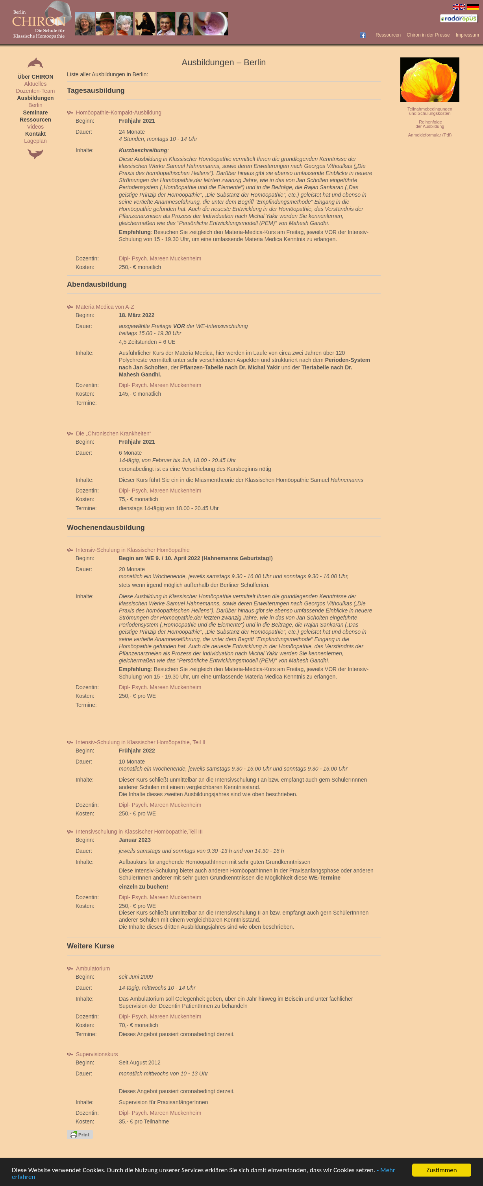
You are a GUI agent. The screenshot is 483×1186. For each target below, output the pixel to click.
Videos (35, 127)
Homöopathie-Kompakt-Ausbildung (114, 112)
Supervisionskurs (92, 1054)
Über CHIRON (35, 77)
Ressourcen (388, 35)
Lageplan (35, 141)
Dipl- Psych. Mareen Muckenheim (160, 258)
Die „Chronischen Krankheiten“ (109, 433)
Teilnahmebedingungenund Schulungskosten (429, 111)
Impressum (467, 35)
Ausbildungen (35, 98)
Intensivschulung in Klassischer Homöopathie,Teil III (135, 831)
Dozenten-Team (35, 91)
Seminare (35, 112)
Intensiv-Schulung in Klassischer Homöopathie (128, 550)
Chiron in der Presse (428, 35)
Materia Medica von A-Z (100, 307)
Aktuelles (35, 84)
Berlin (35, 105)
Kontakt (35, 134)
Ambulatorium (88, 968)
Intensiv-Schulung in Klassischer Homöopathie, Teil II (136, 742)
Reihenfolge (430, 122)
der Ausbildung (430, 126)
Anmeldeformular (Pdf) (430, 135)
